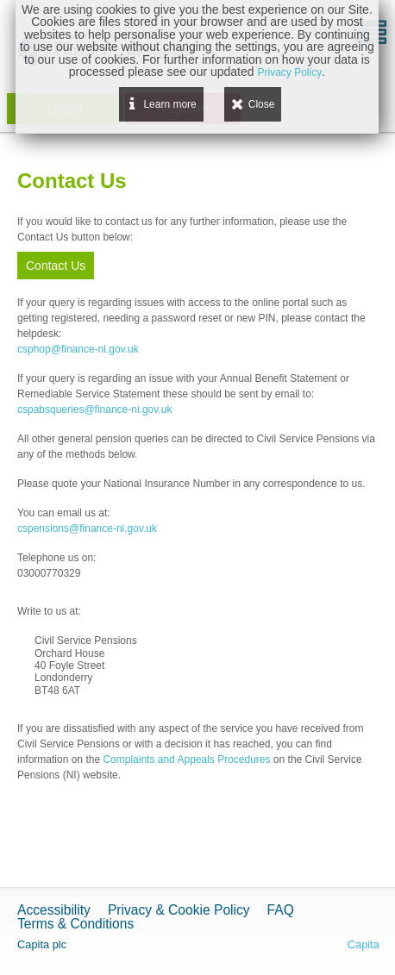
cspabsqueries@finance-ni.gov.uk (94, 409)
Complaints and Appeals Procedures (186, 759)
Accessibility (54, 910)
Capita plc (41, 945)
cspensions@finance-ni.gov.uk (87, 528)
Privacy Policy (289, 72)
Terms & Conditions (75, 923)
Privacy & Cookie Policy (179, 910)
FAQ (280, 910)
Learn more (169, 104)
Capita (363, 945)
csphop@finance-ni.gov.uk (78, 349)
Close (261, 104)
